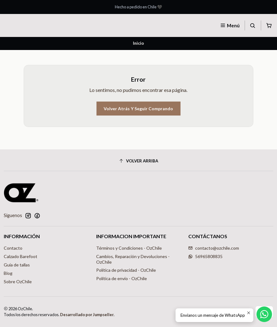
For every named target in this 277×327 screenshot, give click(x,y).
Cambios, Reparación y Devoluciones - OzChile (133, 259)
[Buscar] (253, 25)
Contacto (13, 248)
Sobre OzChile (18, 281)
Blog (8, 273)
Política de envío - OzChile (121, 278)
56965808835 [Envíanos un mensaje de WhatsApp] (205, 256)
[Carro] (269, 25)
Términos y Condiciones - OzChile (129, 248)
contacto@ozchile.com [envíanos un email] (213, 248)
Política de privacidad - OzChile (126, 270)
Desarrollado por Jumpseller (87, 314)
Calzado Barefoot (20, 256)
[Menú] (230, 25)
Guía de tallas (17, 264)
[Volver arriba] (138, 161)
